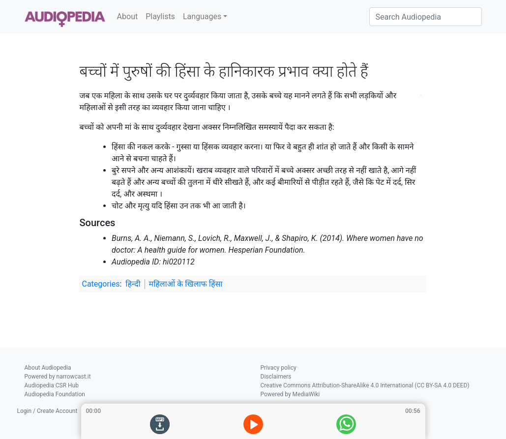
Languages (202, 16)
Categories (100, 284)
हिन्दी (132, 284)
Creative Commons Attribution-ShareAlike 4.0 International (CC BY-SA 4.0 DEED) (365, 385)
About (127, 16)
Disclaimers (276, 376)
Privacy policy (279, 367)
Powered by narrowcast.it (58, 376)
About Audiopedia (48, 367)
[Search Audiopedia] (425, 16)
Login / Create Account (47, 411)
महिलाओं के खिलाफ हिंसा (186, 284)
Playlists (160, 16)
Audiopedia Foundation (55, 394)
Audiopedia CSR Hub (52, 385)
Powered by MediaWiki (290, 394)
